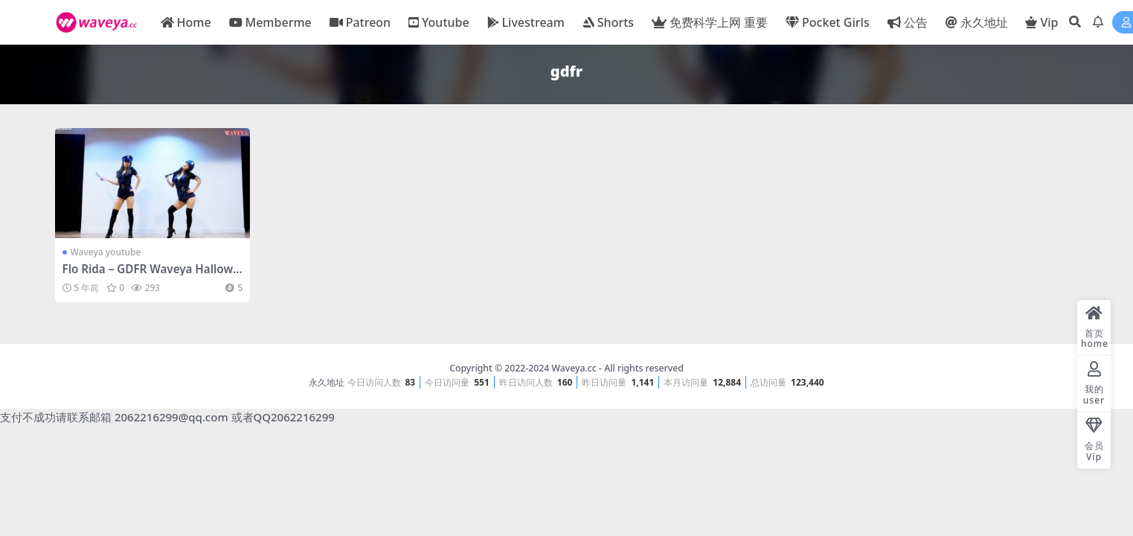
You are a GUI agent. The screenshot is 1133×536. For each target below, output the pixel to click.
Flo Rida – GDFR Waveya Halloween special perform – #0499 (151, 275)
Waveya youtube (106, 252)
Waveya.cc (573, 368)
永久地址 (326, 382)
